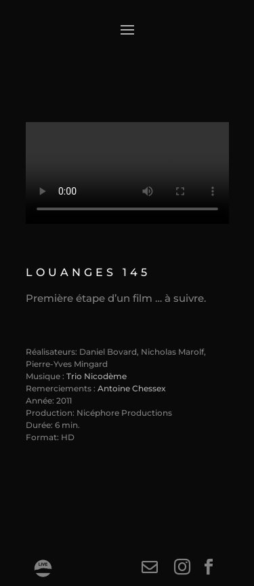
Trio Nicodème (96, 376)
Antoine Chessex (132, 388)
